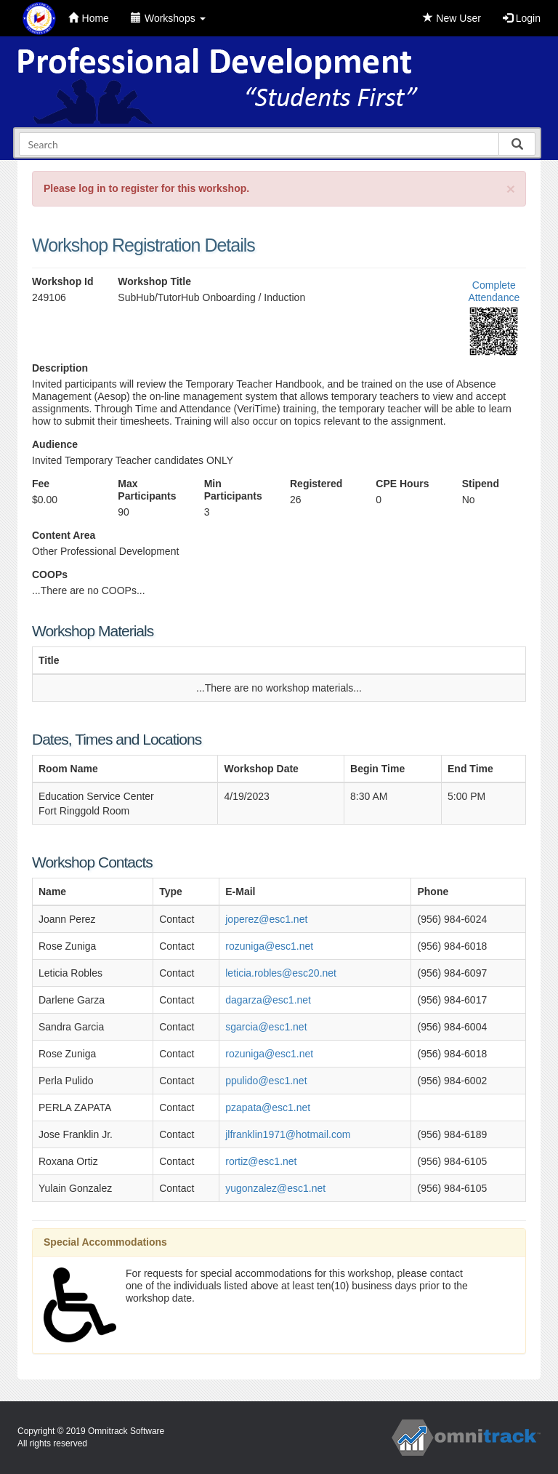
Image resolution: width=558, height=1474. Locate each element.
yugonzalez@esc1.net (275, 1188)
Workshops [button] (168, 18)
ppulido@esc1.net (266, 1080)
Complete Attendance (493, 291)
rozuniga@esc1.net (269, 946)
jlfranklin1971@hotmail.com (287, 1134)
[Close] (510, 188)
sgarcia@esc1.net (266, 1027)
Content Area (63, 535)
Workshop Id (63, 281)
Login (522, 18)
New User (451, 18)
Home (88, 18)
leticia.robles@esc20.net (280, 973)
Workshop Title (154, 281)
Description (60, 368)
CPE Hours (402, 483)
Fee (40, 483)
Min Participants (233, 490)
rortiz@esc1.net (260, 1161)
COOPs (50, 574)
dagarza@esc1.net (268, 1000)
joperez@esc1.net (266, 919)
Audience (55, 444)
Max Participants (147, 490)
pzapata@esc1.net (267, 1107)
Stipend (480, 483)
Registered (316, 483)
